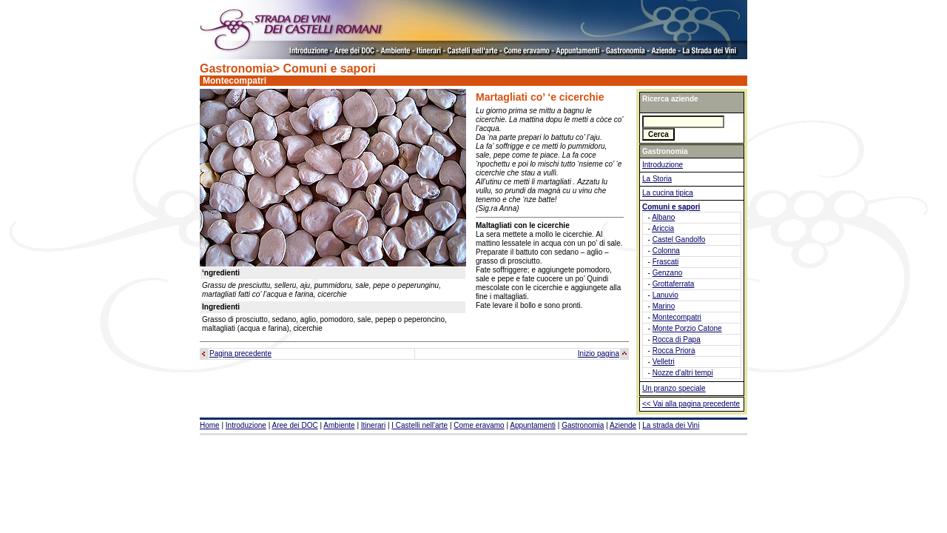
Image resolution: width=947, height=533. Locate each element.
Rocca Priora (674, 350)
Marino (664, 306)
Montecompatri (677, 317)
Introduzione (662, 165)
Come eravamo (479, 425)
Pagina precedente (240, 353)
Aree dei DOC (295, 425)
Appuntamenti (533, 425)
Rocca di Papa (677, 339)
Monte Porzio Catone (687, 328)
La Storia (657, 179)
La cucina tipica (667, 193)
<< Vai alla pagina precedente (691, 404)
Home (210, 425)
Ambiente (338, 425)
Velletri (664, 362)
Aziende (623, 425)
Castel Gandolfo (679, 239)
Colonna (666, 251)
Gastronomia (583, 425)
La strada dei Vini (670, 425)
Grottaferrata (674, 284)
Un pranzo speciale (674, 388)
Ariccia (663, 228)
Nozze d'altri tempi (683, 373)
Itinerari (373, 425)
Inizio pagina (598, 353)
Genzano (668, 273)
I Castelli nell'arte (419, 425)
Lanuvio (665, 295)
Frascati (666, 262)
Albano (663, 217)
